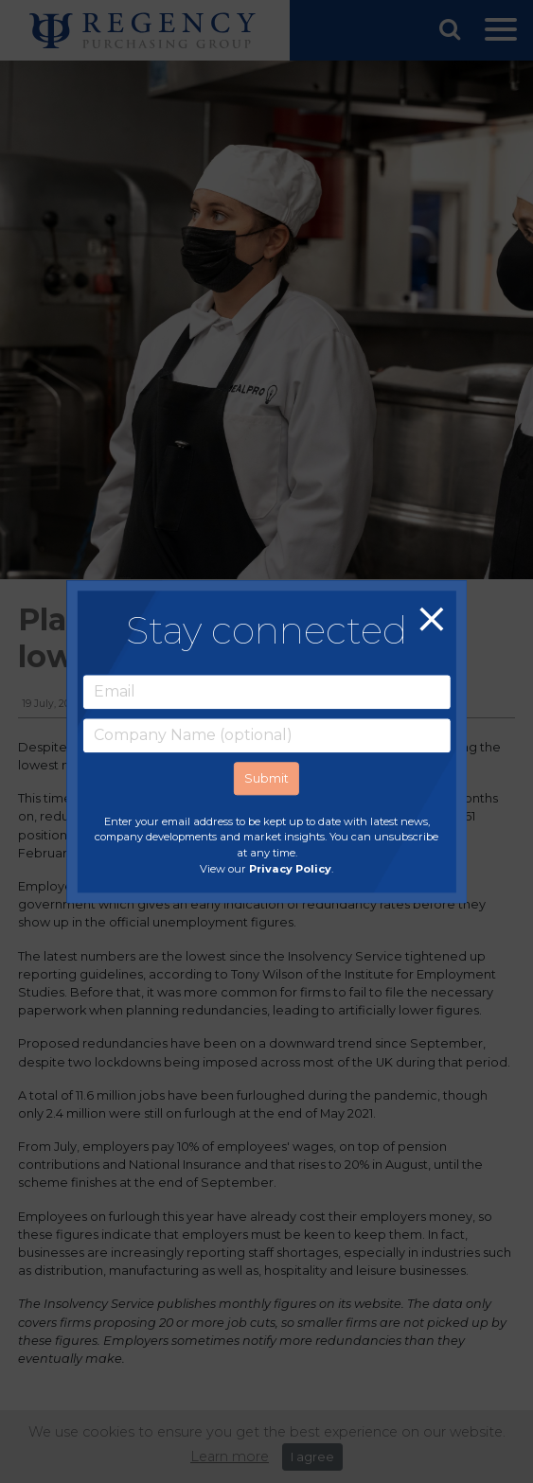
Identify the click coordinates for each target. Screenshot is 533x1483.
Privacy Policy (290, 868)
